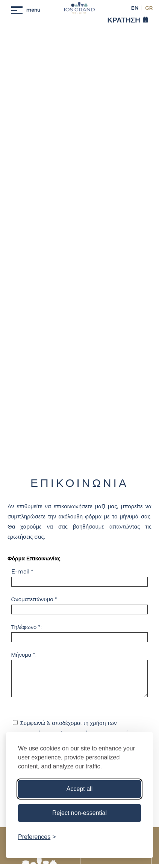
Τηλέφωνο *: (26, 626)
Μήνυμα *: (24, 654)
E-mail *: (23, 571)
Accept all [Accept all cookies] (79, 789)
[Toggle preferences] (37, 837)
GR (148, 8)
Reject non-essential (79, 813)
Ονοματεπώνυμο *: (35, 599)
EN (134, 8)
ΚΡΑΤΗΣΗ (123, 20)
